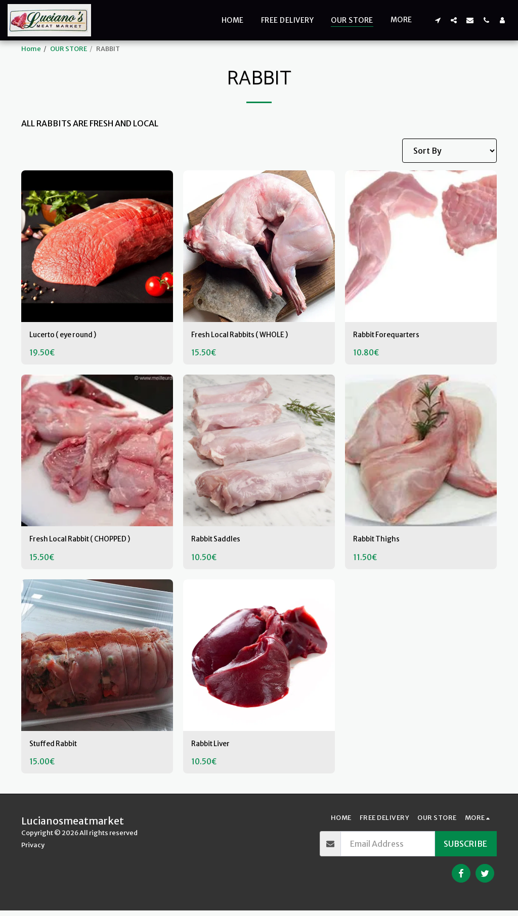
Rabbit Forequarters (391, 336)
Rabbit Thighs (380, 542)
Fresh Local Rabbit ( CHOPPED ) (88, 542)
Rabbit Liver (214, 749)
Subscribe (465, 849)
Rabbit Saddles (219, 542)
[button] (437, 20)
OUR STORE (68, 48)
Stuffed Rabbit (57, 749)
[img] (97, 246)
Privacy (33, 850)
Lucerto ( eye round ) (68, 336)
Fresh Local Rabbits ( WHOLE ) (247, 336)
